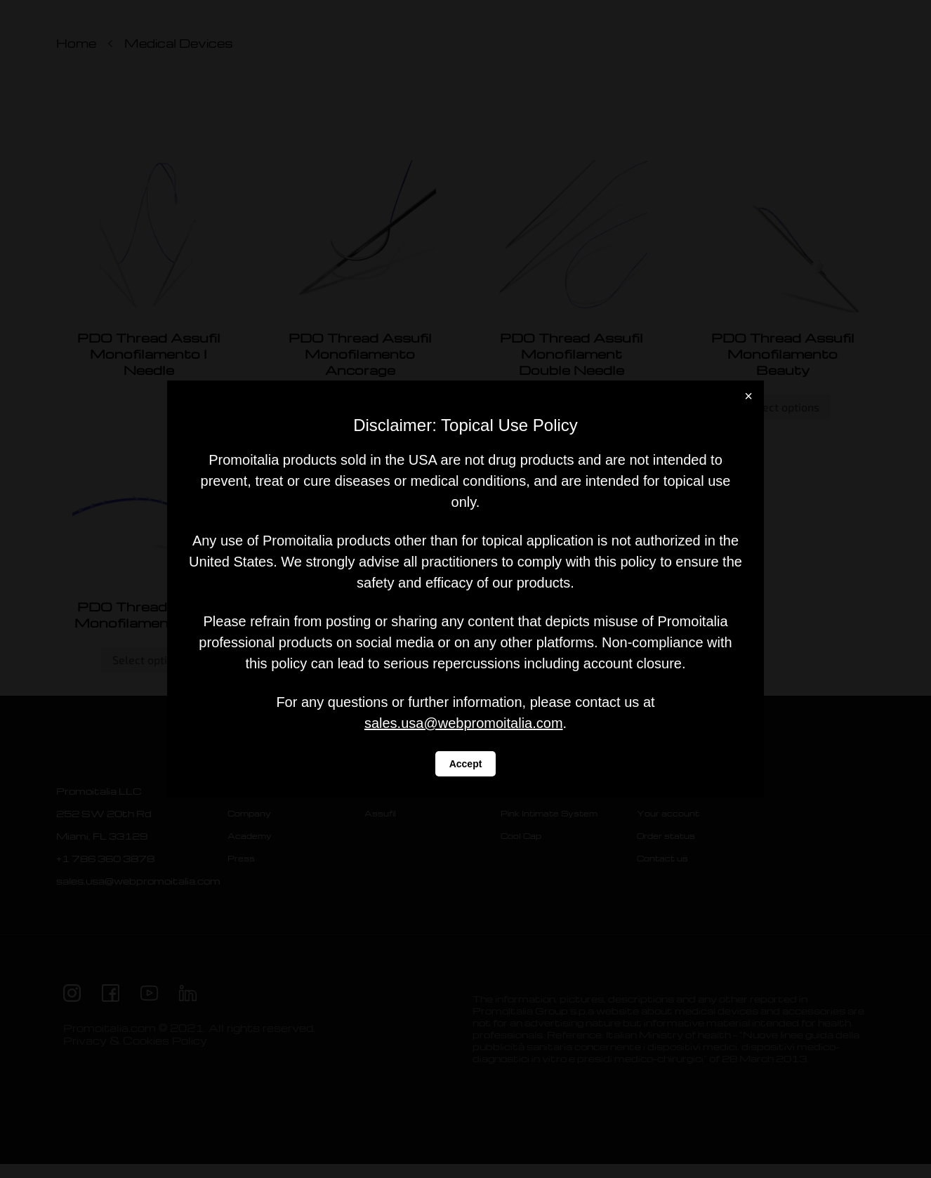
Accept (465, 763)
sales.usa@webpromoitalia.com (463, 723)
